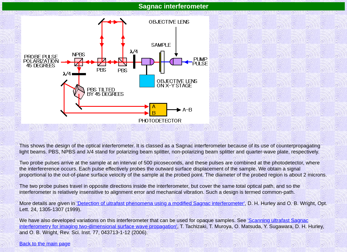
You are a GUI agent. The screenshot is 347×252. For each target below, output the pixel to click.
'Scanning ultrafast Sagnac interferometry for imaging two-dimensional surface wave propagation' (163, 223)
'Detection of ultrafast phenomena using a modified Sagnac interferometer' (161, 203)
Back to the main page (44, 244)
